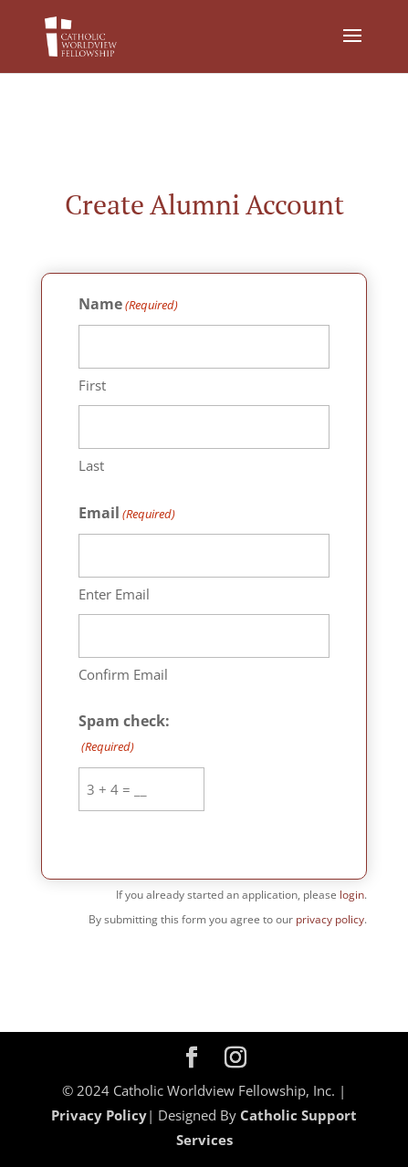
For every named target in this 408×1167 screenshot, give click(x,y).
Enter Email (114, 594)
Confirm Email (123, 674)
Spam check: (124, 735)
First (92, 385)
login (352, 894)
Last (91, 465)
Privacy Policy (99, 1115)
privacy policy (330, 919)
